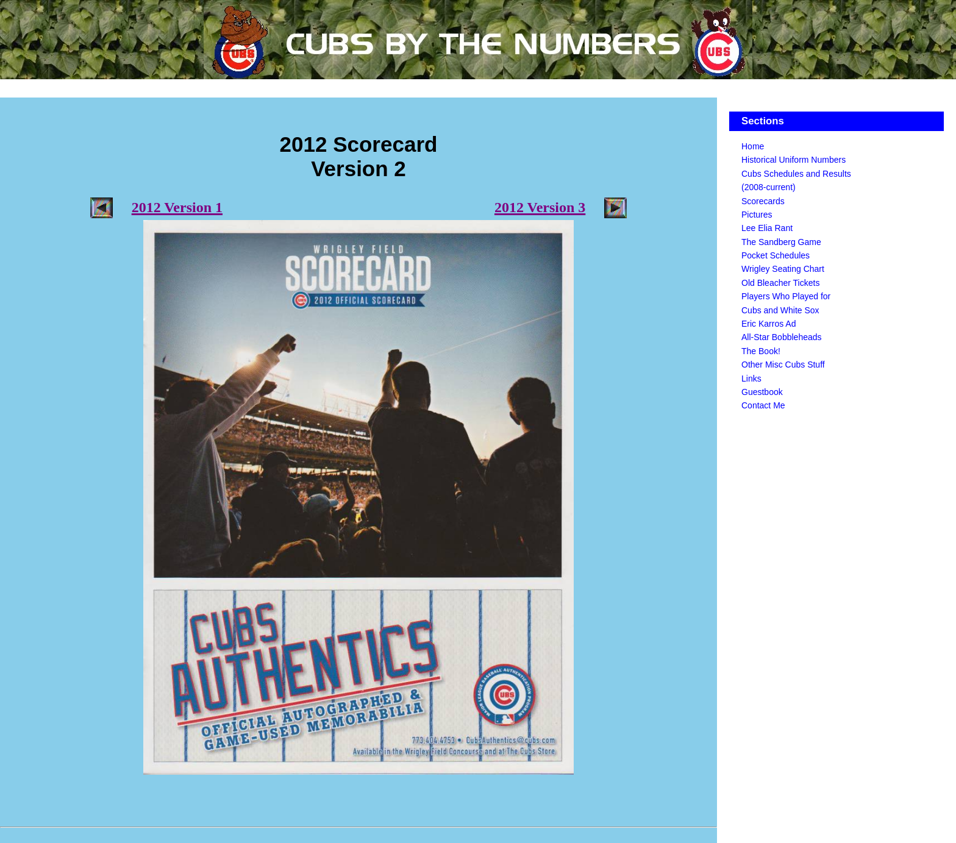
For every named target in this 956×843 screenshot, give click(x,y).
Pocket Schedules (775, 255)
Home (752, 146)
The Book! (760, 351)
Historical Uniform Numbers (793, 160)
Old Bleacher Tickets (780, 283)
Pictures (756, 214)
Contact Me (763, 405)
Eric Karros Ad (768, 324)
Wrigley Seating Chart (782, 269)
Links (751, 378)
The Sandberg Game (781, 242)
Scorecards (763, 201)
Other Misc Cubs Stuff (783, 364)
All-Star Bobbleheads (781, 337)
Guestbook (762, 392)
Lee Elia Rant (767, 228)
